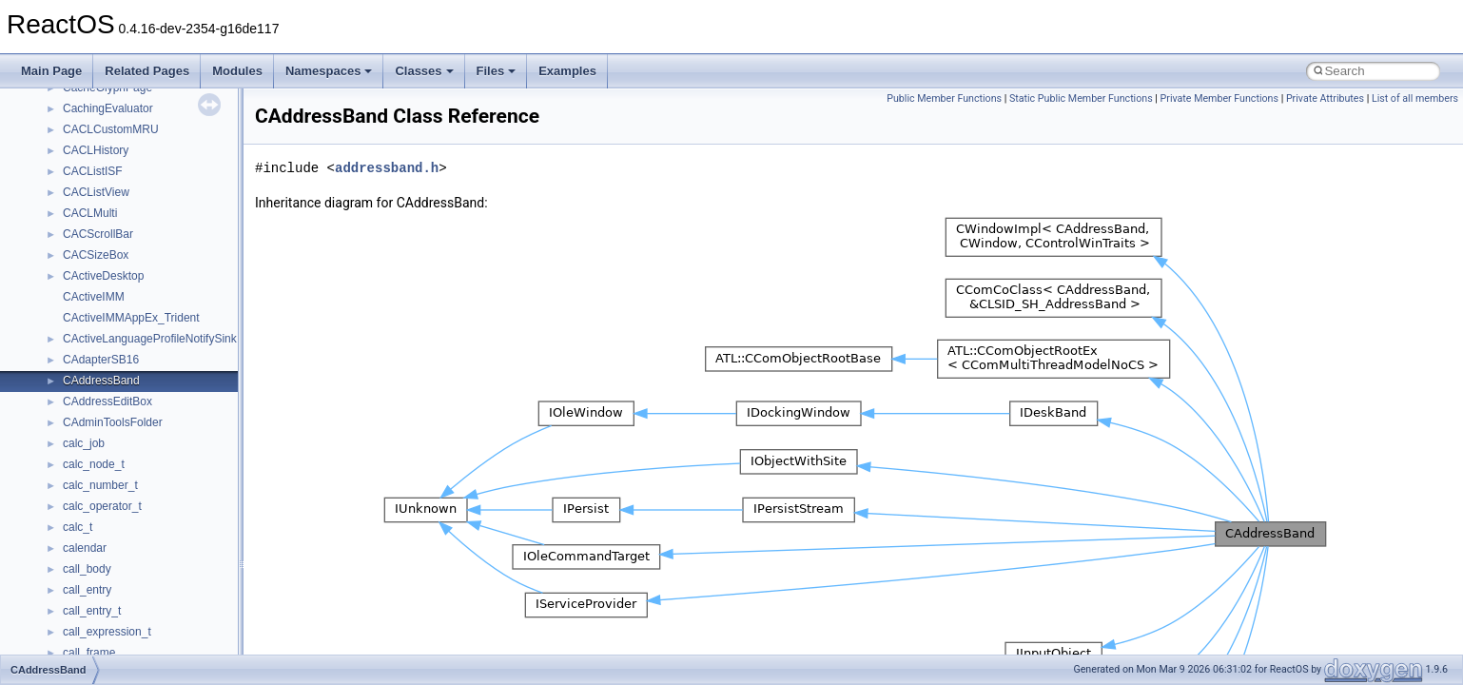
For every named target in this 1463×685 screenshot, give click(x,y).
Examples (567, 71)
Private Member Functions (1219, 98)
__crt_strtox (93, 289)
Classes (424, 71)
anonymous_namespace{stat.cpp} (149, 603)
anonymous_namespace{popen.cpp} (155, 561)
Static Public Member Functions (1081, 98)
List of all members (1415, 98)
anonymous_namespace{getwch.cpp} (157, 477)
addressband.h (387, 168)
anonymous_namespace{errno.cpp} (153, 414)
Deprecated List (72, 142)
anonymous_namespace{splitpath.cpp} (161, 582)
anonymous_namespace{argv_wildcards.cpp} (177, 352)
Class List (72, 226)
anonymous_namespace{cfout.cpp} (152, 373)
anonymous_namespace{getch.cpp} (153, 456)
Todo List (55, 121)
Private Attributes (1325, 98)
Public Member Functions (944, 98)
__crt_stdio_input (106, 247)
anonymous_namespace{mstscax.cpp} (160, 519)
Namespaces (329, 71)
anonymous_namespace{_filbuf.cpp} (154, 331)
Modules (237, 71)
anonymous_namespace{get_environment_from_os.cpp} (206, 435)
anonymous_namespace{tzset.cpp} (152, 645)
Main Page (51, 71)
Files (497, 71)
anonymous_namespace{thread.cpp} (155, 624)
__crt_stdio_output (110, 268)
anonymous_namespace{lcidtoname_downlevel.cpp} (196, 498)
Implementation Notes (88, 101)
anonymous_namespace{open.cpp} (152, 540)
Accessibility (94, 310)
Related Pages (147, 71)
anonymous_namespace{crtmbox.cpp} (160, 394)
